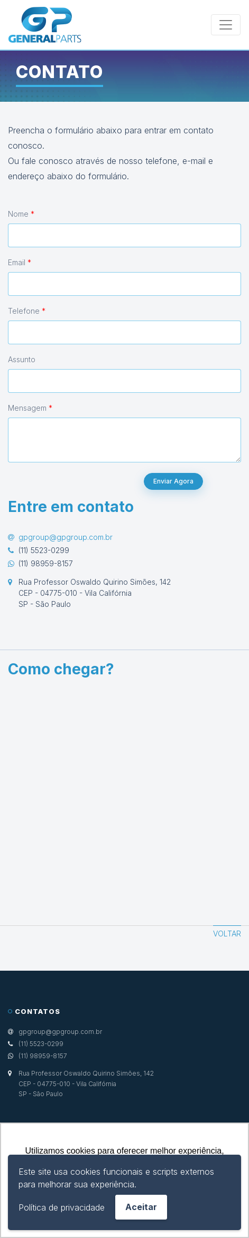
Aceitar (141, 1207)
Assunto (21, 359)
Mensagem (30, 407)
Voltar (227, 933)
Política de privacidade (62, 1207)
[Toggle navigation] (226, 24)
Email (19, 262)
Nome (21, 213)
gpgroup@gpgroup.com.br (66, 537)
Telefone (26, 310)
